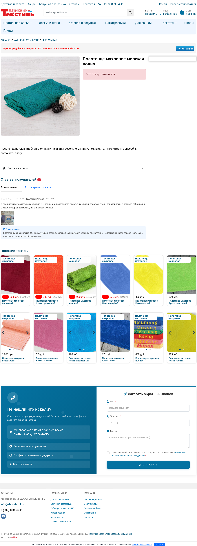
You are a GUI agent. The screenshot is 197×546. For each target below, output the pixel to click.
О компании (90, 513)
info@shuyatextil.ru (12, 504)
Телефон (114, 416)
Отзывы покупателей (61, 521)
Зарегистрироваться (183, 4)
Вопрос (112, 431)
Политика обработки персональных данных (110, 534)
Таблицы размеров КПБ (62, 508)
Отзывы (74, 4)
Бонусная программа (52, 4)
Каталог (6, 39)
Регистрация (185, 48)
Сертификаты (90, 504)
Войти (163, 4)
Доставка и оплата (12, 4)
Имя (111, 401)
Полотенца (50, 39)
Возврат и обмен (92, 508)
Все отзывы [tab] (11, 187)
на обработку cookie (142, 544)
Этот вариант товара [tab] (40, 187)
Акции (31, 4)
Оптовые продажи (93, 499)
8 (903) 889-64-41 (111, 4)
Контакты (89, 4)
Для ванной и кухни (26, 39)
